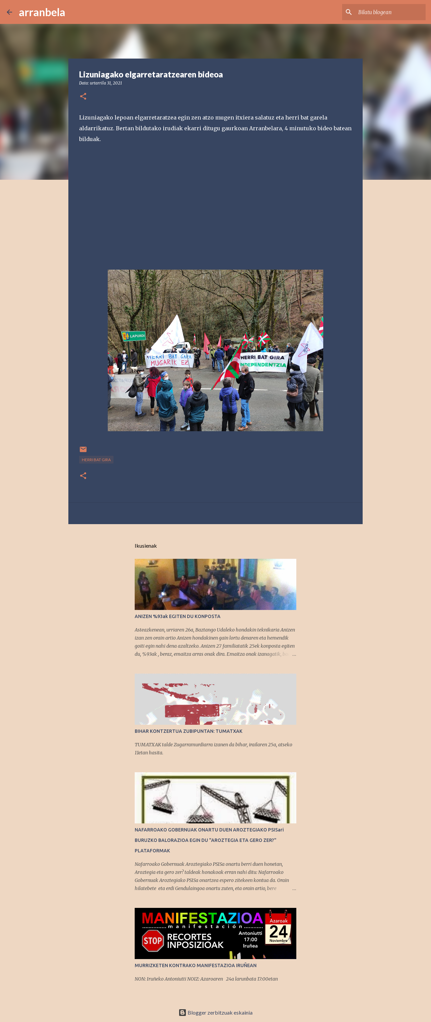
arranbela (42, 12)
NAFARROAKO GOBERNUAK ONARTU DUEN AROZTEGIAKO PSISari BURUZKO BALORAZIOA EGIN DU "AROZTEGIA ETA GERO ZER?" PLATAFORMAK (209, 840)
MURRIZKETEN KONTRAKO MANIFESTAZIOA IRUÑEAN (196, 965)
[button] (83, 96)
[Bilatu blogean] (390, 12)
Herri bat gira (96, 459)
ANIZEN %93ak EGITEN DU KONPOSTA (178, 616)
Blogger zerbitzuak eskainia (215, 1012)
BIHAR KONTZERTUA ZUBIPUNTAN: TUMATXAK (188, 731)
